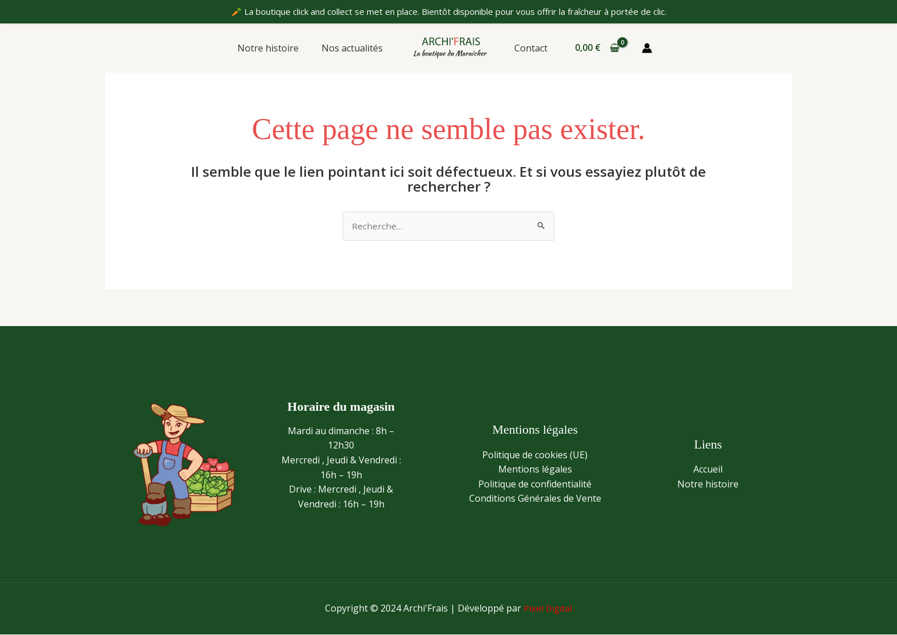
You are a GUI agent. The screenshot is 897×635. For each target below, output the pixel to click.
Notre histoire (274, 48)
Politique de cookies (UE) (535, 455)
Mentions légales (535, 469)
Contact (528, 48)
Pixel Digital (548, 608)
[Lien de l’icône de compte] (642, 48)
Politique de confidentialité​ (535, 484)
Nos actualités (354, 48)
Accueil (708, 469)
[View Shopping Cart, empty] (593, 48)
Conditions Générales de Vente (535, 499)
